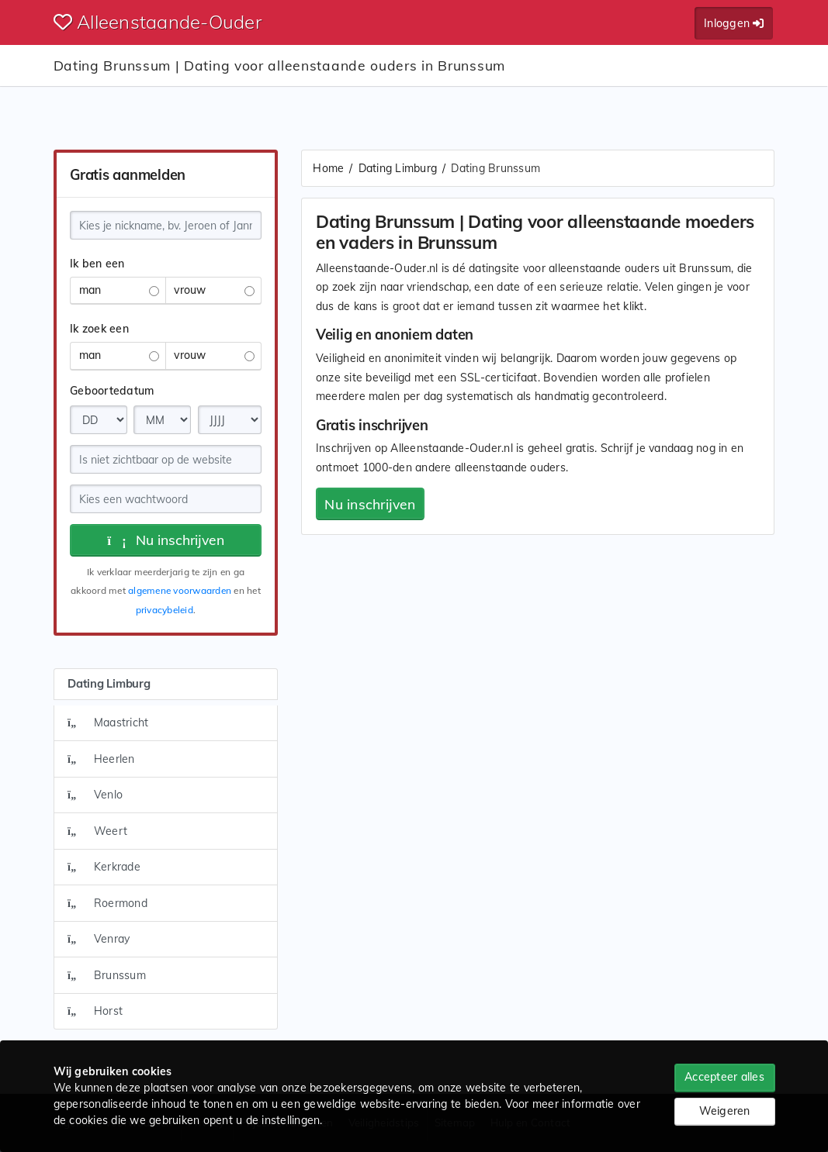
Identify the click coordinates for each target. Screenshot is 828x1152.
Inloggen (734, 23)
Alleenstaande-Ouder (158, 21)
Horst (95, 1011)
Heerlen (101, 759)
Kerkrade (104, 867)
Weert (97, 831)
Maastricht (108, 722)
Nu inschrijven (165, 539)
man (119, 290)
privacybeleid (164, 610)
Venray (99, 939)
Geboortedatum (112, 391)
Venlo (95, 795)
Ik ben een (97, 264)
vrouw (214, 290)
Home (328, 168)
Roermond (107, 903)
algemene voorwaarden (179, 590)
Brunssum (107, 975)
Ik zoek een (99, 329)
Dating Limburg (398, 168)
